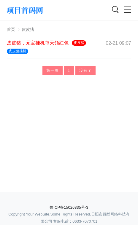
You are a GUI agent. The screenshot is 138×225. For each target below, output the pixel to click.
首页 (11, 29)
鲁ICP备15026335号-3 (69, 207)
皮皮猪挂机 (17, 51)
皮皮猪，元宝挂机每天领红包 (38, 42)
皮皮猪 (28, 29)
